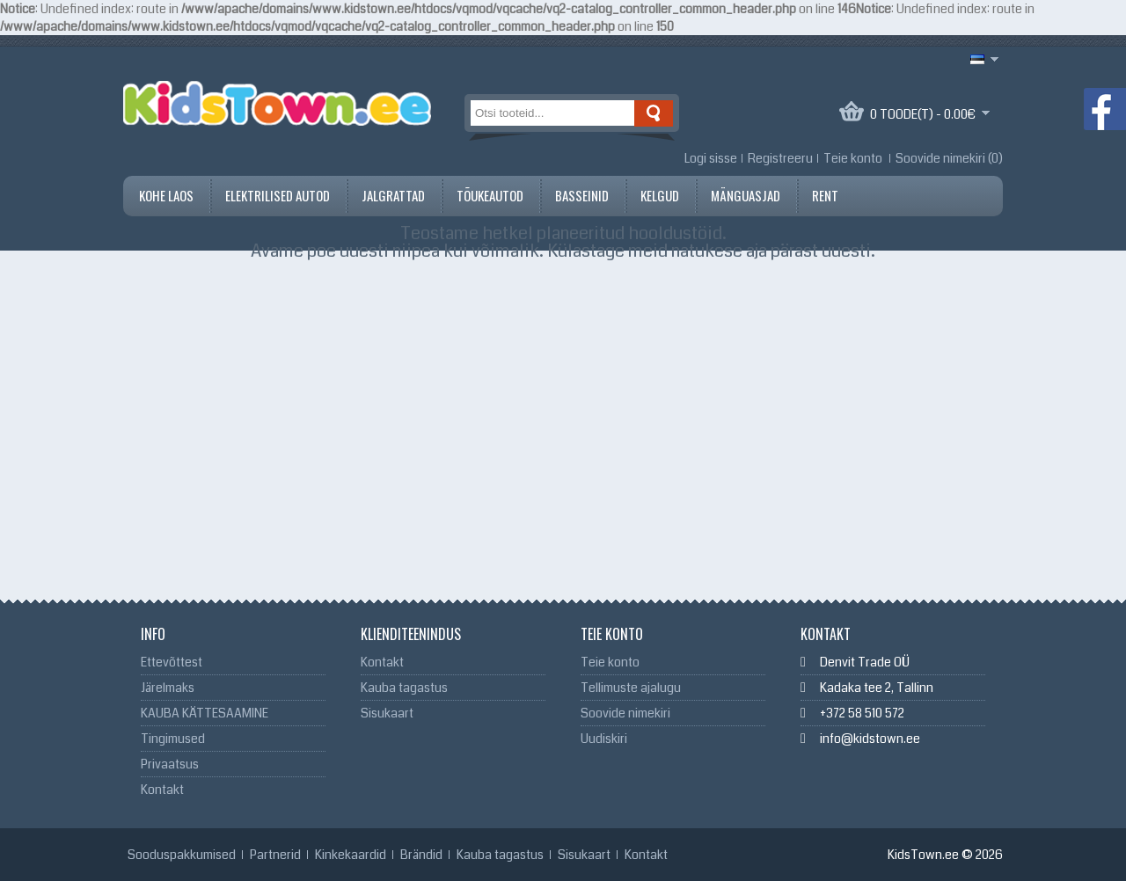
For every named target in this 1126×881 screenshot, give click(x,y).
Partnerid (275, 854)
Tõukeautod (490, 195)
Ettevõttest (171, 662)
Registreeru (780, 158)
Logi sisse (710, 158)
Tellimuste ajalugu (631, 687)
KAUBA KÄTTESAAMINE (204, 713)
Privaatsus (170, 764)
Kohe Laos (166, 195)
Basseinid (582, 195)
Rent (825, 195)
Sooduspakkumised (182, 854)
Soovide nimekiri (625, 713)
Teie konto (852, 158)
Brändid (421, 854)
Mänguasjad (745, 195)
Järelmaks (167, 687)
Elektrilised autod (277, 195)
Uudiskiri (604, 738)
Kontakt (162, 789)
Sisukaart (387, 713)
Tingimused (173, 738)
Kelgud (659, 195)
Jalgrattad (393, 195)
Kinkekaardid (350, 854)
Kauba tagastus (404, 687)
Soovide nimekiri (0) (949, 158)
